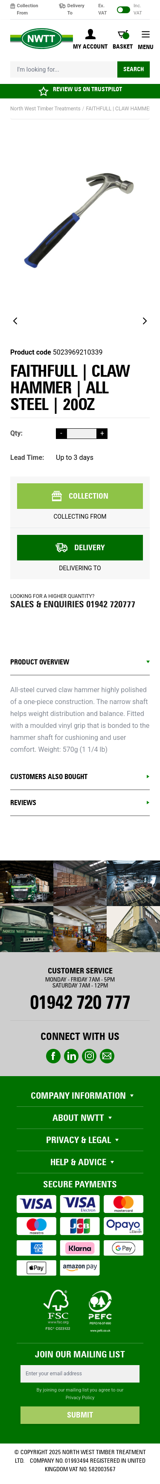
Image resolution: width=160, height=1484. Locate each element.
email (107, 1056)
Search (133, 69)
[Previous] (15, 321)
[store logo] (41, 38)
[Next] (145, 321)
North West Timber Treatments (45, 109)
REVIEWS (23, 803)
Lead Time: (27, 457)
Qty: (16, 433)
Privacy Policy (80, 1397)
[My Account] (90, 40)
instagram (89, 1056)
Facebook (53, 1056)
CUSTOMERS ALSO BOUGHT (48, 777)
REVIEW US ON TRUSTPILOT (87, 89)
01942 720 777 (80, 1002)
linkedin (71, 1056)
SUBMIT (80, 1415)
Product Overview (39, 662)
